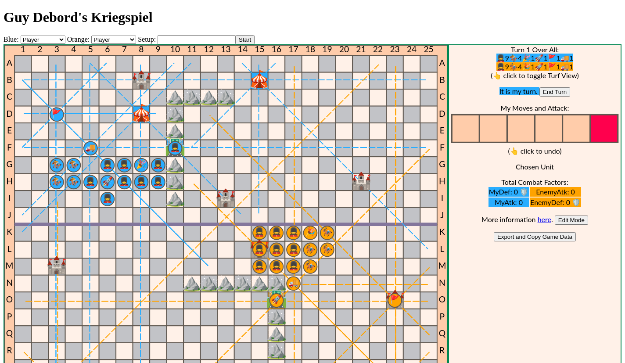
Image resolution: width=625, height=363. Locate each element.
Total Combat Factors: (534, 182)
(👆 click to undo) (534, 151)
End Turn (555, 92)
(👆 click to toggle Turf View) (534, 75)
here (544, 219)
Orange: (78, 39)
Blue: (12, 39)
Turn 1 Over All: (535, 49)
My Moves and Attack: (534, 108)
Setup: (147, 39)
